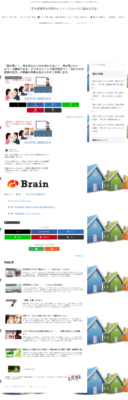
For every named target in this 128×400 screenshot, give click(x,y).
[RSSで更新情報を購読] (46, 243)
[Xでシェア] (10, 105)
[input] (108, 65)
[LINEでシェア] (50, 105)
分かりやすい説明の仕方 (35, 189)
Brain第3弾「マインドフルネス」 (28, 208)
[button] (77, 105)
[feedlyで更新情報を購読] (42, 243)
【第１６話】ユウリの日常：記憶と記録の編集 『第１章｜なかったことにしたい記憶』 (108, 128)
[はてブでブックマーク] (37, 105)
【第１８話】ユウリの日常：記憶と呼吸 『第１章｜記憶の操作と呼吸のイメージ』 (108, 108)
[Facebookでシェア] (24, 105)
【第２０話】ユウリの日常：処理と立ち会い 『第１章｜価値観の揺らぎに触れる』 (108, 84)
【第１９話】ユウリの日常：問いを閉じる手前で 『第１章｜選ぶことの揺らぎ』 (108, 96)
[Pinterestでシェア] (64, 105)
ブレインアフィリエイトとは (19, 195)
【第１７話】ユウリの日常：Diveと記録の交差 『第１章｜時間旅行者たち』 (108, 117)
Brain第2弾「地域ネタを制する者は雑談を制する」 (35, 202)
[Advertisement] (64, 43)
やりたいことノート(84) (12, 217)
